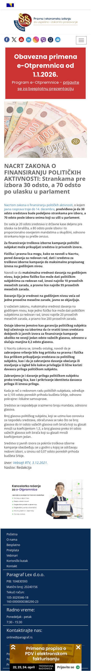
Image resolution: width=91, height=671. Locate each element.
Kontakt (12, 566)
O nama (12, 540)
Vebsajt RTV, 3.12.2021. (30, 462)
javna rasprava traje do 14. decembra (29, 209)
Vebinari (12, 555)
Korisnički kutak (17, 561)
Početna (12, 534)
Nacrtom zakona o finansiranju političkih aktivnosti (38, 205)
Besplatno (13, 545)
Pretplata (13, 550)
